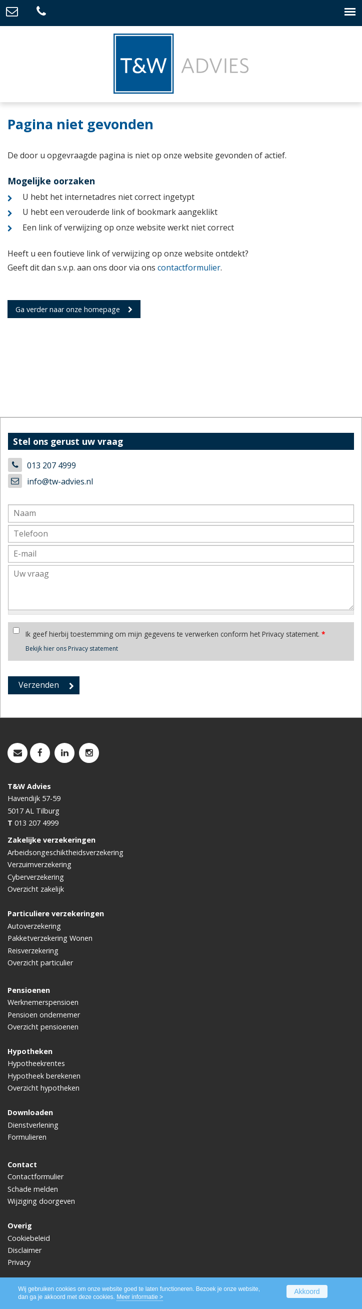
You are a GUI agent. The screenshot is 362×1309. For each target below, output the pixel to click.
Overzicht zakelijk (36, 889)
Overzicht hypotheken (44, 1088)
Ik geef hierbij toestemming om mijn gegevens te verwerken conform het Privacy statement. (175, 634)
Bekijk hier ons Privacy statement (72, 648)
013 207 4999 (51, 465)
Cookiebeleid (29, 1238)
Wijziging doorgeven (41, 1201)
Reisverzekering (33, 950)
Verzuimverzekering (40, 864)
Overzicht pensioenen (43, 1026)
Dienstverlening (33, 1125)
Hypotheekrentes (36, 1063)
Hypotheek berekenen (44, 1076)
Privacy (19, 1262)
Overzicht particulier (40, 962)
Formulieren (27, 1137)
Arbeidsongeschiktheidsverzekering (66, 852)
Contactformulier (36, 1176)
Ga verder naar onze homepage (68, 309)
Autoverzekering (34, 926)
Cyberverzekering (36, 877)
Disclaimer (25, 1250)
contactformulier (189, 267)
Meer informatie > (139, 1296)
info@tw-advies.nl (60, 481)
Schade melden (33, 1189)
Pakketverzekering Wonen (50, 938)
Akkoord (307, 1291)
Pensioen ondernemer (44, 1014)
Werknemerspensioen (43, 1002)
